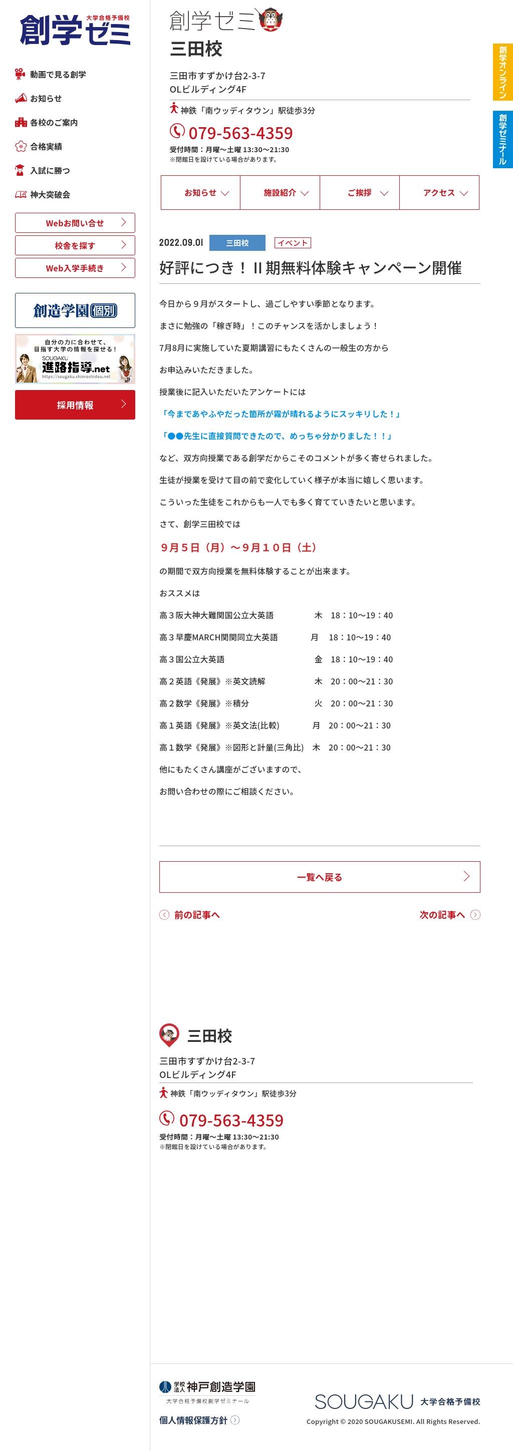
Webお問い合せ (75, 223)
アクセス (439, 192)
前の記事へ (197, 914)
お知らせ (46, 98)
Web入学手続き (75, 268)
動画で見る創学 (58, 74)
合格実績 (46, 146)
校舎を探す (75, 245)
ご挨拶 (359, 192)
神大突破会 (50, 194)
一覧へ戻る (320, 876)
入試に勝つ (50, 170)
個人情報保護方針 (193, 1419)
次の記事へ (443, 914)
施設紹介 (280, 192)
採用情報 (75, 404)
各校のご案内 (54, 122)
